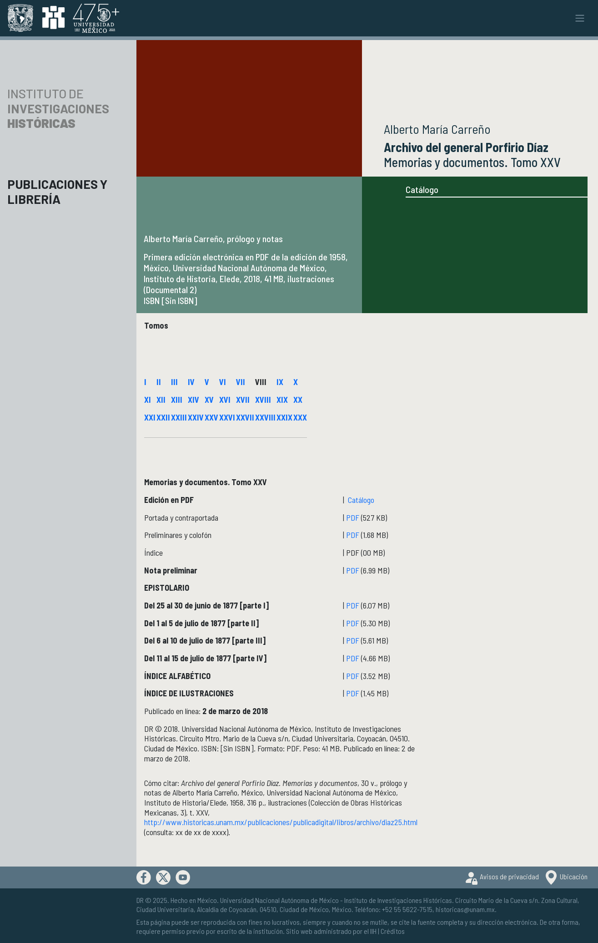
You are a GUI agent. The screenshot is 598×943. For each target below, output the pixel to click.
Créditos (393, 931)
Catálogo (422, 189)
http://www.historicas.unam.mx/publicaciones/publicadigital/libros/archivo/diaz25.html (280, 822)
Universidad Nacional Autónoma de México (279, 900)
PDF (353, 517)
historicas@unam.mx (465, 909)
